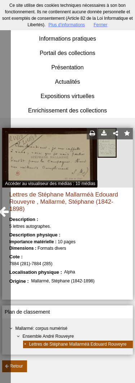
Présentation (67, 67)
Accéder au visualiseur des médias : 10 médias (50, 183)
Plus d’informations (66, 24)
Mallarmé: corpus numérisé (41, 328)
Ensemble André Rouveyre (48, 336)
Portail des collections (67, 53)
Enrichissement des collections (67, 110)
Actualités (67, 82)
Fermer (101, 24)
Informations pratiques (67, 39)
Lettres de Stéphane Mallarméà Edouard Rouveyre (78, 344)
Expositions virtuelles (67, 96)
